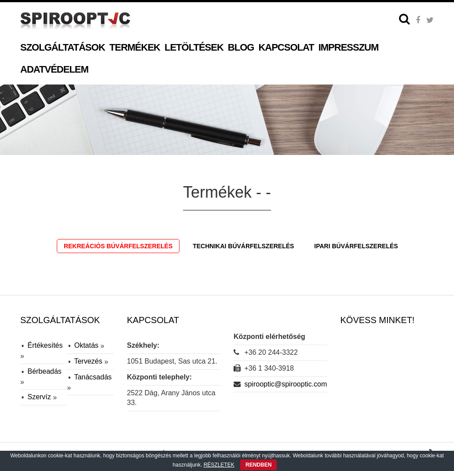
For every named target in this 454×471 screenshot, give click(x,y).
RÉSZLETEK (219, 465)
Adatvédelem (54, 69)
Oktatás (87, 345)
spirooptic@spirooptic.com (285, 384)
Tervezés (89, 361)
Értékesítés (44, 345)
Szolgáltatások (62, 47)
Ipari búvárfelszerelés (356, 246)
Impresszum (349, 47)
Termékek (135, 47)
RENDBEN (258, 465)
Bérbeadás (44, 371)
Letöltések (194, 47)
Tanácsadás (92, 377)
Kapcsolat (286, 47)
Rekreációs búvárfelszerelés (118, 246)
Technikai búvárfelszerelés (243, 246)
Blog (241, 47)
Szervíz (40, 397)
